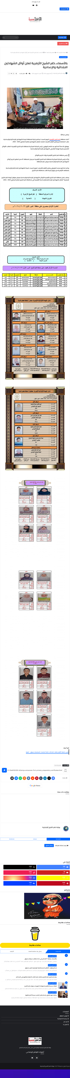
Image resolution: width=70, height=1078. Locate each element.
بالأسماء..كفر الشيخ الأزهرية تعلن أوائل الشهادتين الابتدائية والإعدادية (27, 52)
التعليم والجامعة (51, 52)
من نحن (65, 1022)
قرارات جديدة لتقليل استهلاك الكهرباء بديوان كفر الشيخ (40, 986)
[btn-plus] (13, 74)
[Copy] (4, 770)
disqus (35, 839)
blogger (58, 839)
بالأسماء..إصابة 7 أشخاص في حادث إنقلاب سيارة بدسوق (41, 959)
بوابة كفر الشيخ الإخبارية (51, 827)
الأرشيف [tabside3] (12, 951)
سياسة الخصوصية (62, 1019)
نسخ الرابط (65, 770)
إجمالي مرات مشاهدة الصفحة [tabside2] (35, 951)
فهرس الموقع (63, 1016)
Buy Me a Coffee (35, 945)
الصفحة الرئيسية (63, 52)
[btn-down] (9, 74)
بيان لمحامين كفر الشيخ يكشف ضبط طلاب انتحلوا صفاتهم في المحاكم (36, 977)
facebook (11, 839)
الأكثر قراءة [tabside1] (58, 951)
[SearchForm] (4, 37)
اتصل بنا (65, 1024)
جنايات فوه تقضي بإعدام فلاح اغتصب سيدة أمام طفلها (41, 995)
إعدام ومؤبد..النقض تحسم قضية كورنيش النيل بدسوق (41, 968)
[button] (64, 9)
